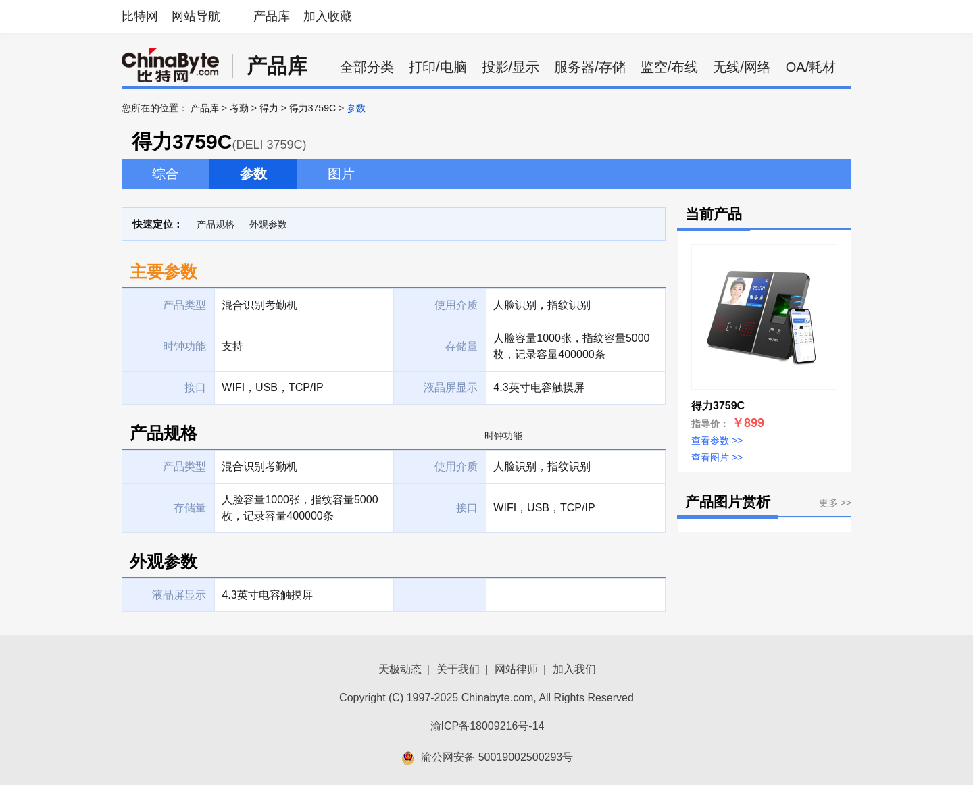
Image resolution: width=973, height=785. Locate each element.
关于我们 (458, 669)
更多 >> (835, 502)
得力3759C (312, 108)
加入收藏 (327, 16)
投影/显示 (511, 66)
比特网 (140, 16)
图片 (341, 173)
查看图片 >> (717, 457)
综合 (165, 173)
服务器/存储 (590, 66)
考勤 (239, 108)
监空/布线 (670, 66)
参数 (253, 173)
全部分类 (367, 66)
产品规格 (215, 224)
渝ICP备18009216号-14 (487, 726)
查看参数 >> (717, 440)
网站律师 (516, 669)
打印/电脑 (438, 66)
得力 (268, 108)
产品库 (271, 16)
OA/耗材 (811, 66)
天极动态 (400, 669)
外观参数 (268, 224)
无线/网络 (742, 66)
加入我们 (574, 669)
